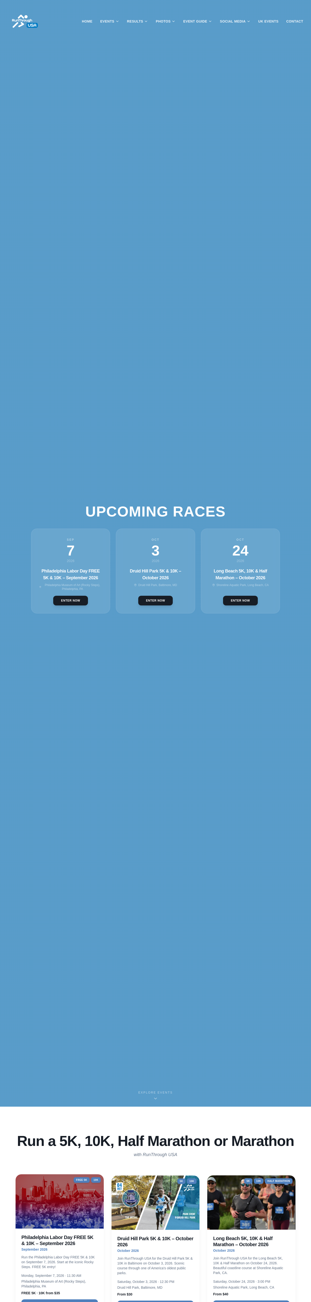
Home (87, 21)
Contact (294, 21)
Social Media (235, 21)
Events (109, 21)
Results (137, 21)
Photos (165, 21)
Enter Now (70, 600)
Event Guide (197, 21)
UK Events (268, 21)
